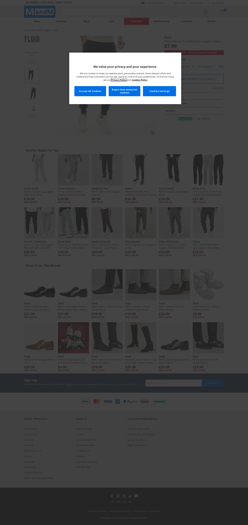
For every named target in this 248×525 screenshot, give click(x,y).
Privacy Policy (118, 80)
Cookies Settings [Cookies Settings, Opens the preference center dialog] (159, 91)
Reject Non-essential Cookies (124, 91)
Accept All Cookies (90, 91)
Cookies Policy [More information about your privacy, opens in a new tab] (139, 80)
